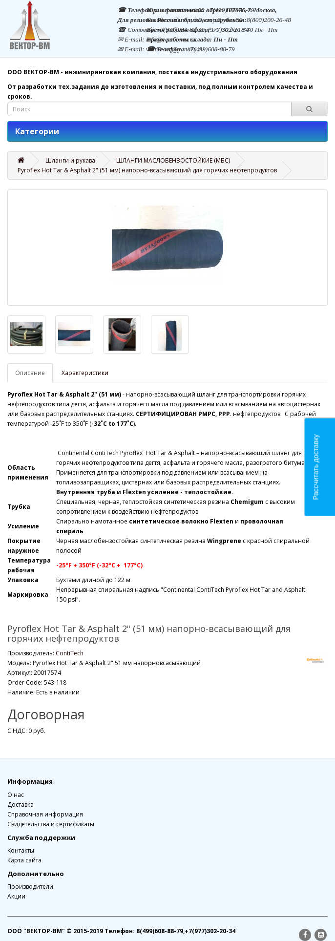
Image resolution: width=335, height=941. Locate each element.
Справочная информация (45, 814)
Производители (30, 886)
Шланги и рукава (70, 160)
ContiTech (70, 653)
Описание (30, 373)
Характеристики (85, 373)
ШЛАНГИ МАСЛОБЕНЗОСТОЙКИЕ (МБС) (173, 160)
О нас (15, 795)
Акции (16, 896)
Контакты (20, 850)
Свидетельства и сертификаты (50, 824)
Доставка (20, 804)
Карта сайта (24, 860)
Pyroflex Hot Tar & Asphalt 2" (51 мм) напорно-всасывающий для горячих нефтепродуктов (147, 170)
